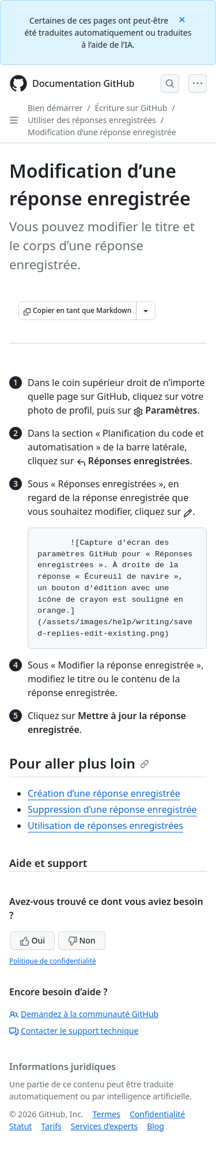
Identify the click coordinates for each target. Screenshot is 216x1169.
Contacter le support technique (73, 1030)
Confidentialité (157, 1114)
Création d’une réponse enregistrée (104, 793)
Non (82, 940)
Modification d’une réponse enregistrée (102, 132)
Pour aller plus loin (79, 763)
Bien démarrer (55, 107)
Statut (20, 1126)
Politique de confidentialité (52, 961)
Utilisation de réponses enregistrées (105, 825)
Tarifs (51, 1126)
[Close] (183, 18)
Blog (155, 1126)
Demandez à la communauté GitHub (83, 1013)
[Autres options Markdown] (146, 310)
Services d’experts (104, 1126)
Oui (32, 940)
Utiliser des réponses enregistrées (92, 119)
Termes (106, 1114)
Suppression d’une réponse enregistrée (112, 809)
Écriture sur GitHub (131, 107)
